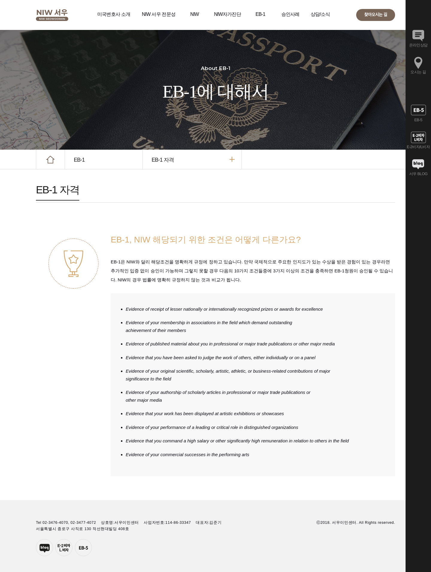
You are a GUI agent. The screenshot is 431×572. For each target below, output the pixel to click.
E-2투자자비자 (64, 547)
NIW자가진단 (227, 14)
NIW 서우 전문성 (158, 14)
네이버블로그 (44, 547)
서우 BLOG (418, 174)
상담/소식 (320, 14)
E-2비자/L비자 (418, 147)
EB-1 (260, 14)
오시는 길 (418, 72)
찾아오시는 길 (375, 14)
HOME (50, 159)
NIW (194, 14)
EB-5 (83, 547)
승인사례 (290, 14)
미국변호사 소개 (113, 14)
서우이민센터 (52, 15)
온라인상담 (418, 45)
